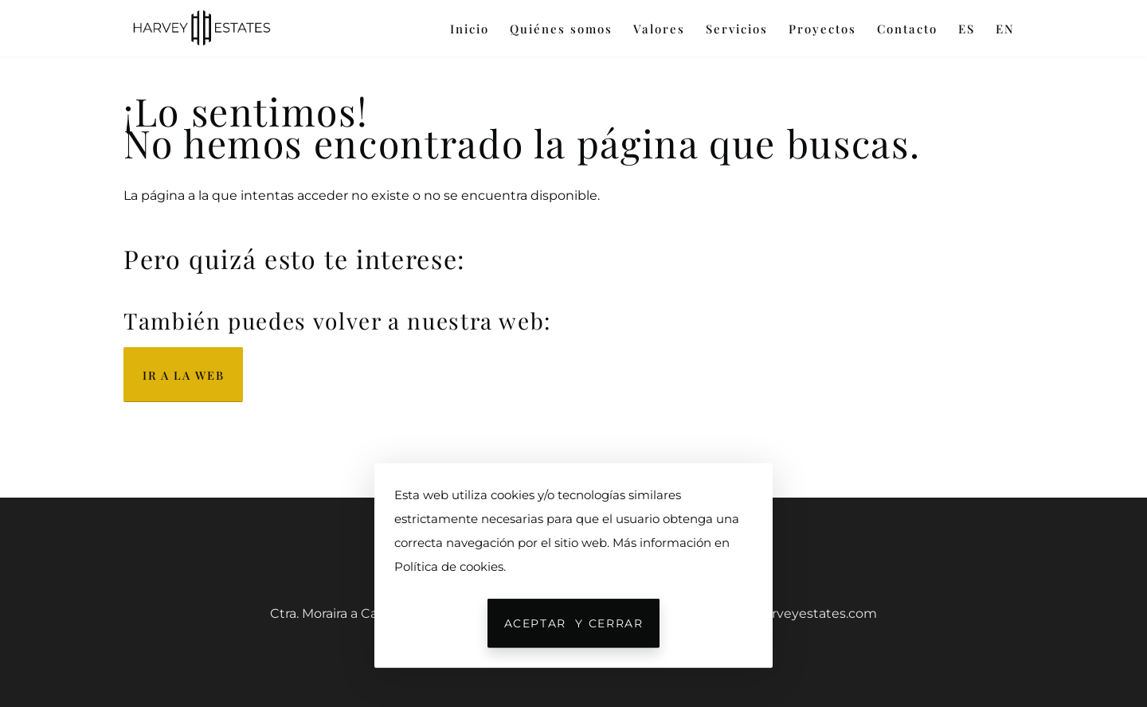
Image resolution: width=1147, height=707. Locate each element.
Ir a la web (183, 375)
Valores (659, 29)
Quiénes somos (561, 29)
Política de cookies (448, 566)
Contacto (907, 29)
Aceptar (574, 623)
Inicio (469, 29)
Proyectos (822, 29)
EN (1005, 29)
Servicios (737, 29)
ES (966, 29)
